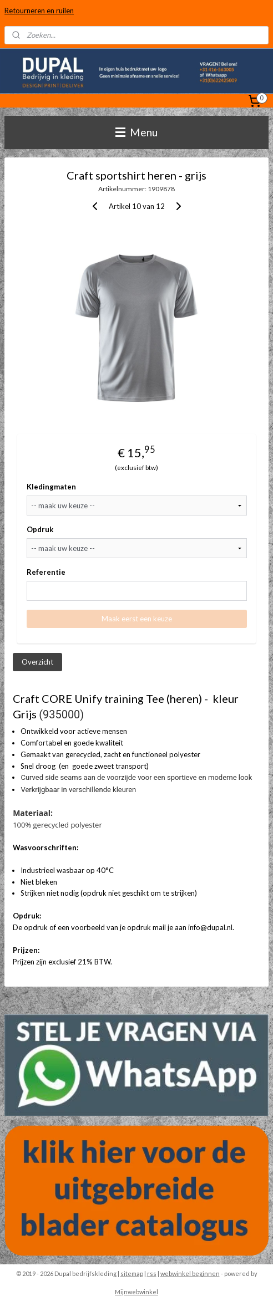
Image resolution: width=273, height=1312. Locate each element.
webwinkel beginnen (190, 1273)
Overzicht (37, 661)
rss (151, 1273)
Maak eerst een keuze (137, 618)
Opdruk (40, 529)
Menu (136, 132)
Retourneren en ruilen (39, 10)
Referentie (46, 572)
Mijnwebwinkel (136, 1291)
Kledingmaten (51, 486)
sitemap (131, 1273)
